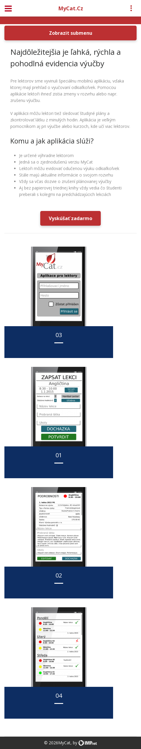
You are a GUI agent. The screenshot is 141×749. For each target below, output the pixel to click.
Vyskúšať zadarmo (70, 218)
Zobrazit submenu (70, 33)
